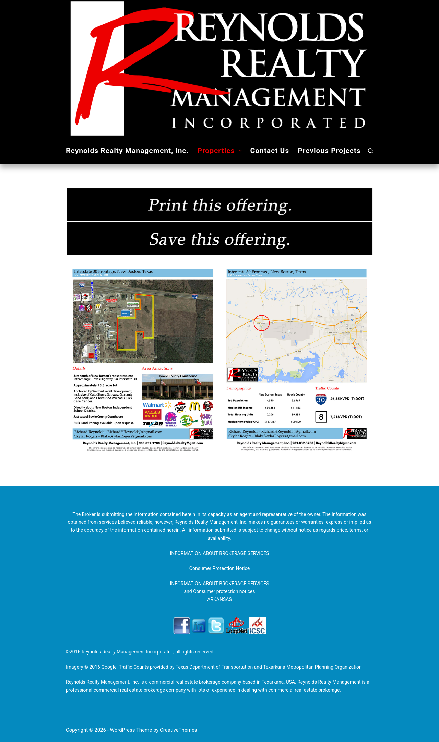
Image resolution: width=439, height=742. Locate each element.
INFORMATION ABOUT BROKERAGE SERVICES (219, 553)
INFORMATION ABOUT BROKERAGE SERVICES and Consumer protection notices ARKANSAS (219, 591)
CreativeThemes (178, 730)
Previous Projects (329, 150)
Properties (220, 150)
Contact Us (269, 150)
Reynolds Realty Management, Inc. (127, 150)
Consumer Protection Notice (219, 568)
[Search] (370, 150)
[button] (240, 150)
